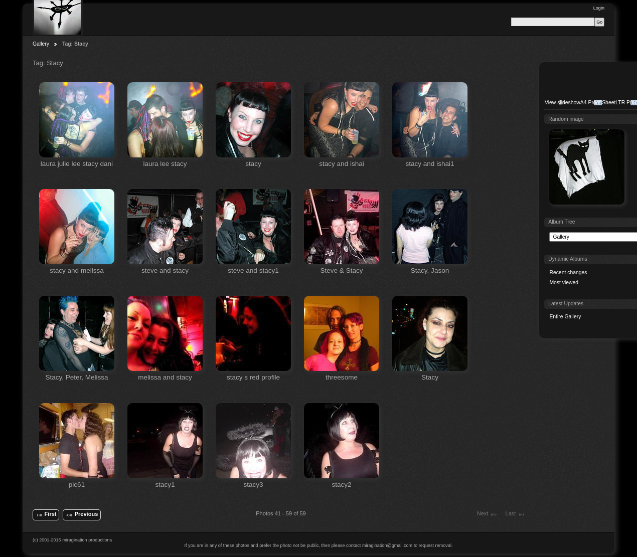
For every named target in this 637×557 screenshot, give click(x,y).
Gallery (41, 44)
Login (598, 8)
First (45, 515)
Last (515, 514)
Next (487, 514)
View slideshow (562, 102)
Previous (81, 515)
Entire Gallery (565, 316)
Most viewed (563, 282)
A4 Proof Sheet (597, 102)
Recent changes (568, 272)
